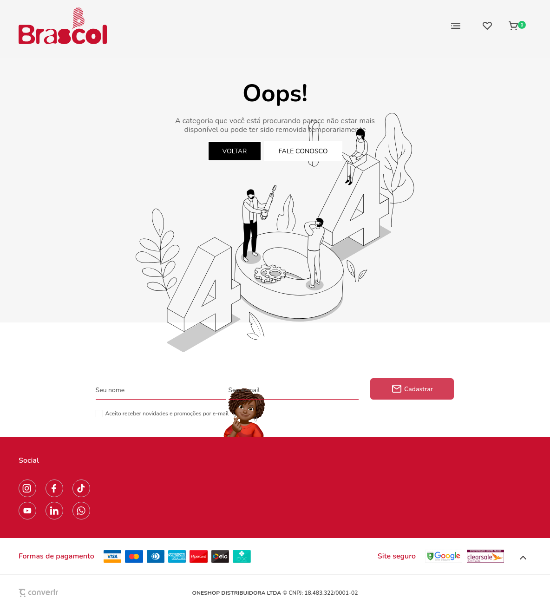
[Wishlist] (487, 25)
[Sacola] (517, 25)
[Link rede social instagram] (27, 488)
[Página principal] (63, 25)
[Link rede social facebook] (54, 488)
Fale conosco (303, 151)
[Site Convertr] (60, 593)
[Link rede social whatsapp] (81, 510)
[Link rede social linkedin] (54, 510)
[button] (523, 558)
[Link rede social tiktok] (81, 488)
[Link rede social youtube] (27, 510)
